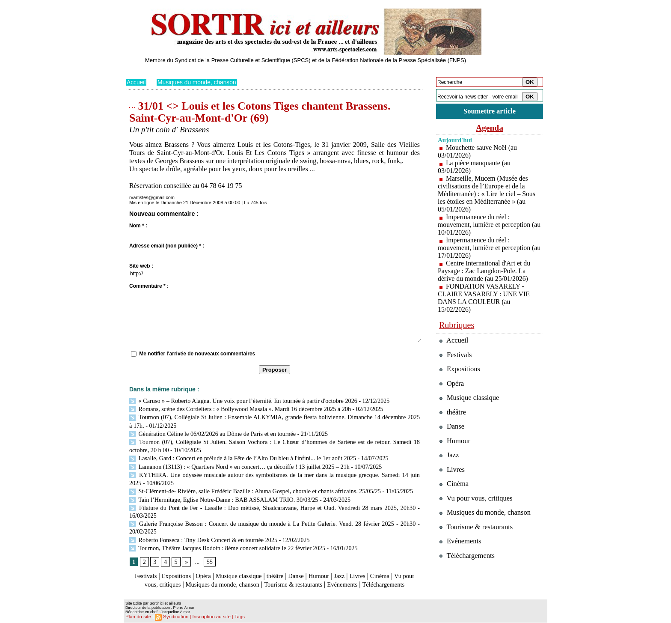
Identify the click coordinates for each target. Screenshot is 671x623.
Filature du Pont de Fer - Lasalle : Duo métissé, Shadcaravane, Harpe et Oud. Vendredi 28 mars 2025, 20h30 (272, 502)
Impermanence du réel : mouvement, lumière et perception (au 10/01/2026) (484, 224)
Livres (371, 568)
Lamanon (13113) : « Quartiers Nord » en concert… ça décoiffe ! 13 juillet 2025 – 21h (237, 462)
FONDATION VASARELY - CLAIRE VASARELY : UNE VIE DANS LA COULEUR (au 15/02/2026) (484, 298)
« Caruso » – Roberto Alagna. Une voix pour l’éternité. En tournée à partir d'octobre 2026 (241, 400)
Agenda (489, 127)
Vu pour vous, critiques (477, 501)
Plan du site (137, 617)
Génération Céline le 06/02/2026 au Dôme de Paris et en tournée (211, 431)
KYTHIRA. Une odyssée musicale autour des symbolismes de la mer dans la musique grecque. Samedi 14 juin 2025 (274, 471)
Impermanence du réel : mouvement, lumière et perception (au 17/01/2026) (484, 247)
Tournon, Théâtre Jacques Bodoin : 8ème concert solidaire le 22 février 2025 (225, 541)
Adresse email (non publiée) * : (166, 245)
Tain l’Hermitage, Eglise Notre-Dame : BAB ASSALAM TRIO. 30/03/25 (222, 494)
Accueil (136, 82)
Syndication (174, 617)
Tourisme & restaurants (326, 577)
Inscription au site (208, 617)
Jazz (352, 568)
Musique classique (243, 568)
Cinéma (396, 568)
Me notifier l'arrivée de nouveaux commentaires (197, 353)
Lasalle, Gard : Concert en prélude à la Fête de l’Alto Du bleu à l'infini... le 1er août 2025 (241, 455)
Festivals (142, 568)
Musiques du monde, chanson (198, 82)
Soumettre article (490, 111)
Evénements (380, 577)
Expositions (175, 568)
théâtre (282, 568)
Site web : (141, 265)
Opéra (204, 568)
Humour (330, 568)
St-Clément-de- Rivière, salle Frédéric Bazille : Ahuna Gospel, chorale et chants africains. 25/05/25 (253, 486)
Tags (235, 617)
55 (209, 554)
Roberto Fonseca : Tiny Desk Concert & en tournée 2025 (202, 533)
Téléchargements (274, 585)
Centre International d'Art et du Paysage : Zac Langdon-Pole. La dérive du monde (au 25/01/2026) (484, 270)
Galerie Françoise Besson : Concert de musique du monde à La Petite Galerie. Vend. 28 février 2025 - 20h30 (272, 517)
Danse (305, 568)
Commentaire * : (149, 286)
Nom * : (138, 225)
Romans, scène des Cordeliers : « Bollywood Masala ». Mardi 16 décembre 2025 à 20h (238, 408)
